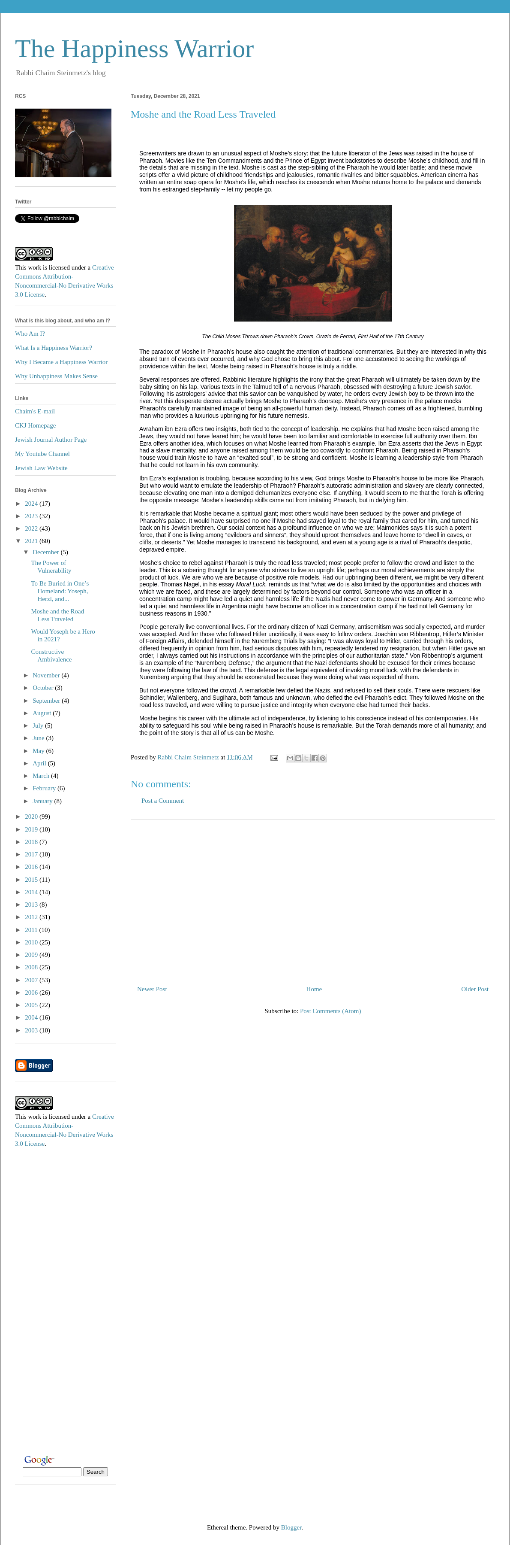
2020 (32, 816)
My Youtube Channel (42, 453)
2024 (32, 503)
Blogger (291, 1527)
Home (314, 989)
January (43, 801)
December (46, 552)
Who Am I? (30, 333)
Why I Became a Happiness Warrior (61, 361)
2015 (32, 879)
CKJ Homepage (35, 425)
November (47, 675)
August (43, 713)
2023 (32, 516)
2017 (32, 854)
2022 (32, 528)
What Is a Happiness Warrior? (53, 347)
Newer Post (152, 989)
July (39, 725)
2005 (32, 1005)
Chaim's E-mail (35, 411)
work (34, 267)
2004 (32, 1017)
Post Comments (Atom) (330, 1011)
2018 (32, 841)
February (45, 788)
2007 (32, 980)
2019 (32, 829)
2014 (32, 892)
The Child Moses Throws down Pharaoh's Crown (257, 337)
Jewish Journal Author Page (51, 439)
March (42, 775)
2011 (32, 929)
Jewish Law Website (41, 467)
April (40, 763)
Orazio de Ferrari (335, 337)
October (44, 687)
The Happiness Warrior (134, 48)
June (39, 738)
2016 (32, 866)
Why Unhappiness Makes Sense (56, 376)
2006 (32, 992)
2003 (32, 1030)
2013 (32, 904)
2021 (32, 540)
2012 (32, 917)
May (39, 750)
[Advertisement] (313, 899)
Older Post (475, 989)
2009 (32, 954)
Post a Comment (162, 800)
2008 (32, 967)
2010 (32, 942)
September (47, 700)
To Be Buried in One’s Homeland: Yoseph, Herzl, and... (60, 591)
